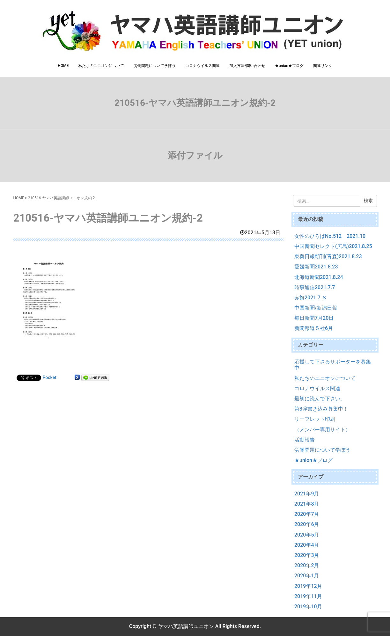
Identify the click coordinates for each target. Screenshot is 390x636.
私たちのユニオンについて (101, 65)
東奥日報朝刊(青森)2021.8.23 (328, 256)
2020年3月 (306, 555)
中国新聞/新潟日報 (315, 308)
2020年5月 (306, 535)
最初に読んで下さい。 (319, 399)
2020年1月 (306, 576)
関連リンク (322, 65)
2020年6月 (306, 524)
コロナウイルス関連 (202, 65)
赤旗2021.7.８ (310, 298)
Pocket (49, 377)
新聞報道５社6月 (313, 328)
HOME (63, 65)
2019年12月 (308, 586)
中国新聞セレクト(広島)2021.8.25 (333, 246)
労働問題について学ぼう (155, 65)
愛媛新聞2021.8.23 (316, 267)
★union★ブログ (289, 65)
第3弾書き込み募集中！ (321, 409)
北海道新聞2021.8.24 (318, 277)
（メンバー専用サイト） (322, 430)
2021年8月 (306, 504)
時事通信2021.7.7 (314, 287)
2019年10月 (308, 606)
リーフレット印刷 (314, 419)
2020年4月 (306, 545)
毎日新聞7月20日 (314, 318)
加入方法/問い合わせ (247, 65)
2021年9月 (306, 494)
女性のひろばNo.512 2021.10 (329, 236)
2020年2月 (306, 565)
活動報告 (304, 440)
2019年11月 (308, 596)
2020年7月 (306, 514)
